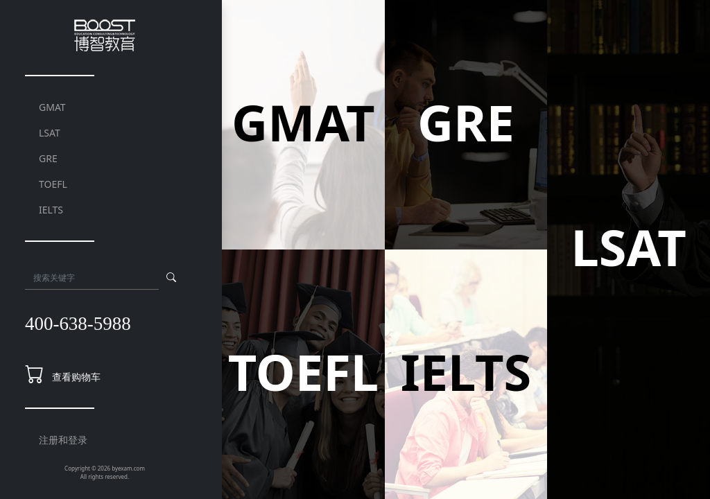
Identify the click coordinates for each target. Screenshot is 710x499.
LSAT (49, 132)
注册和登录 (63, 439)
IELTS (51, 209)
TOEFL (53, 184)
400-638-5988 (78, 323)
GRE (48, 158)
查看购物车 (76, 376)
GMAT (52, 107)
